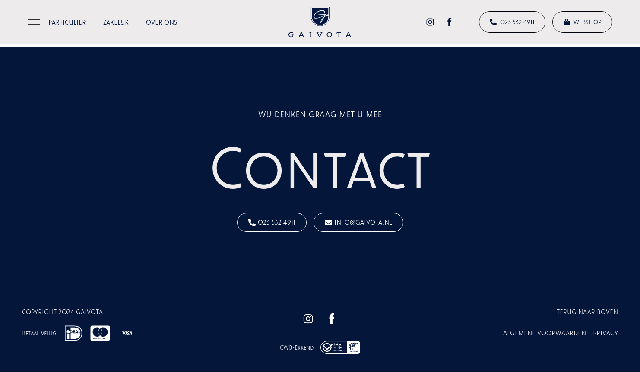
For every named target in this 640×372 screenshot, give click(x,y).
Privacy (605, 333)
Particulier (67, 22)
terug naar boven (587, 312)
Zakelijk (116, 22)
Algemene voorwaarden (544, 333)
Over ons (161, 22)
